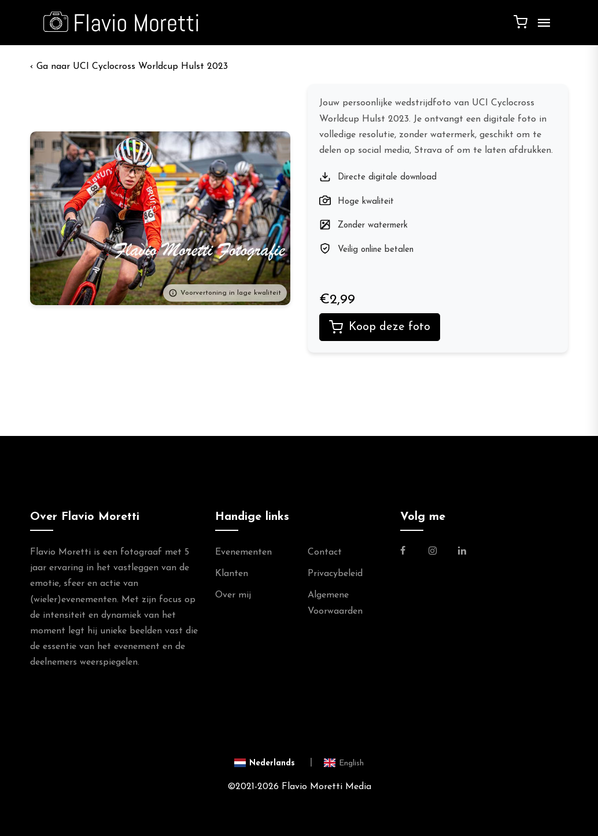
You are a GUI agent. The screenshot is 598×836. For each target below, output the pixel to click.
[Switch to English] (344, 762)
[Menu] (541, 27)
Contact (325, 552)
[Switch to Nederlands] (273, 762)
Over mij (233, 595)
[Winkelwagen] (520, 21)
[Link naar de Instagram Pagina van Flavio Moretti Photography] (432, 552)
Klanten (231, 573)
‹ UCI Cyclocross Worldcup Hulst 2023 (129, 66)
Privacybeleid (335, 573)
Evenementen (243, 552)
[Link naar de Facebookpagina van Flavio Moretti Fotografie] (409, 552)
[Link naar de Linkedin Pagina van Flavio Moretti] (462, 552)
